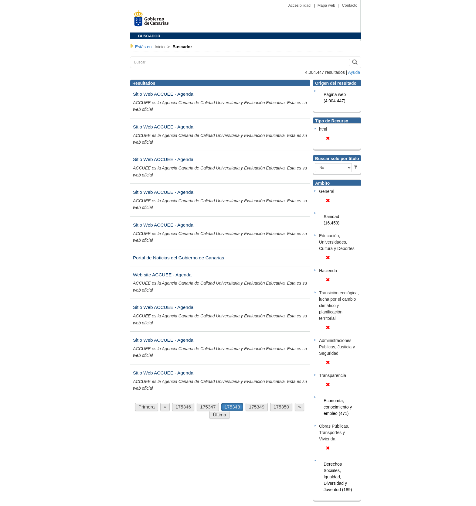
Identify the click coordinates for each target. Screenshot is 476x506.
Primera (146, 406)
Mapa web (327, 5)
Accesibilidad (300, 5)
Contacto (349, 5)
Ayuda (354, 72)
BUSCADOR (149, 36)
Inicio (160, 46)
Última (219, 414)
